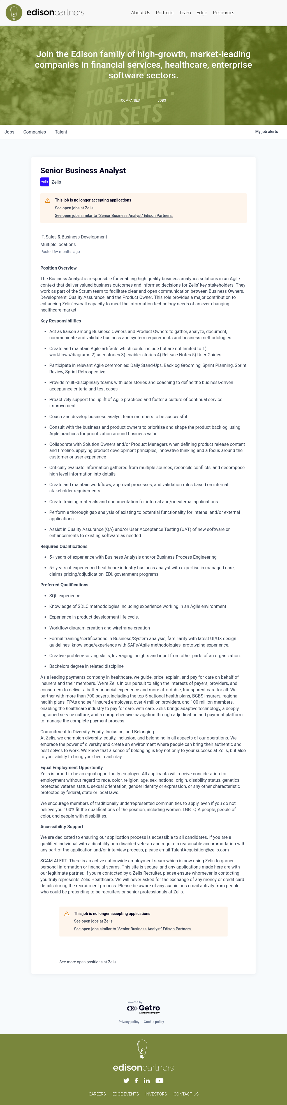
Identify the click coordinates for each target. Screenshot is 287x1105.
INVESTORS (156, 1094)
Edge (201, 12)
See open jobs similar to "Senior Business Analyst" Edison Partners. (114, 215)
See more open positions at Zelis (87, 962)
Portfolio (164, 12)
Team (185, 12)
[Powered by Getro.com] (143, 1008)
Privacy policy (129, 1022)
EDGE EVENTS (125, 1094)
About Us (140, 12)
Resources (223, 12)
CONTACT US (185, 1094)
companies (34, 132)
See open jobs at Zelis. (74, 208)
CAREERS (97, 1094)
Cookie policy (154, 1022)
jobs (9, 132)
